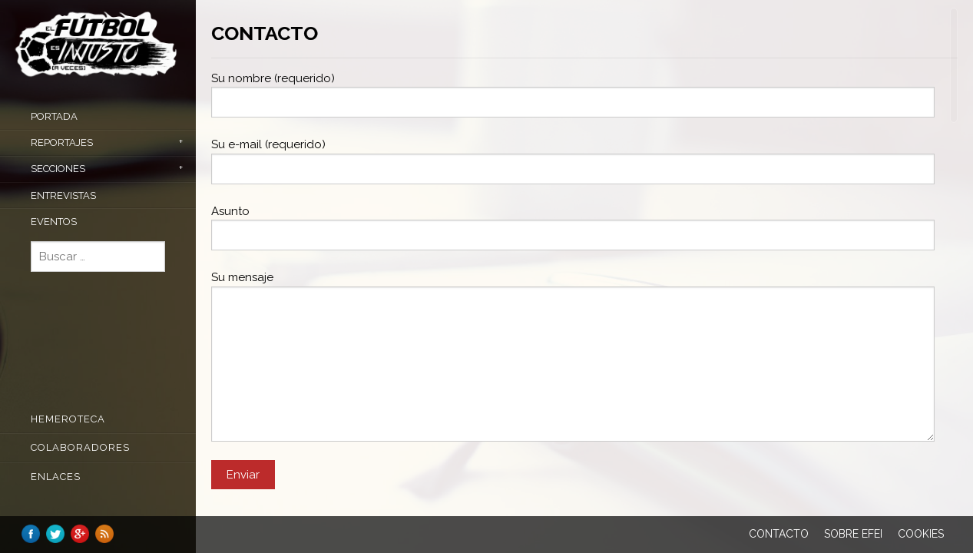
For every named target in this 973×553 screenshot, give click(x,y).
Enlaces (56, 476)
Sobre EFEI (853, 534)
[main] (584, 276)
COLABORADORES (80, 447)
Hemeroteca (68, 419)
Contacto (779, 534)
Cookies (921, 534)
